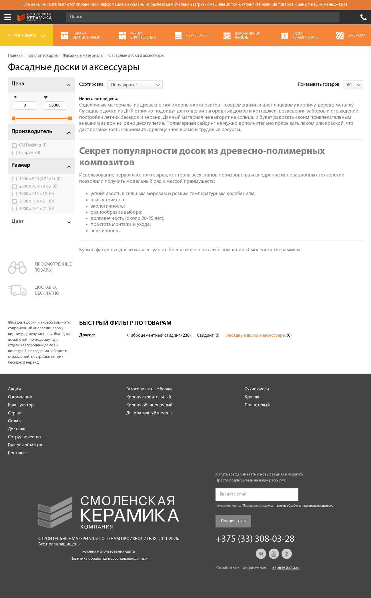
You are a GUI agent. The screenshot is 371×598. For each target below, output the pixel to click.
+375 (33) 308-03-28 (363, 17)
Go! (332, 17)
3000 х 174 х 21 (36, 208)
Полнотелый (257, 405)
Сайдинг (205, 335)
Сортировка (91, 84)
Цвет (17, 221)
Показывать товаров (318, 84)
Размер (20, 165)
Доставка (17, 429)
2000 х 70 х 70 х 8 (38, 186)
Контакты (17, 453)
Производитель (31, 132)
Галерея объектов (25, 445)
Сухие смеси (257, 389)
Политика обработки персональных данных (108, 559)
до (44, 97)
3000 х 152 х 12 (36, 194)
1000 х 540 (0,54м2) (40, 179)
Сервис (15, 413)
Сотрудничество (24, 437)
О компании (20, 397)
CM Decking (33, 145)
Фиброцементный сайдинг (154, 335)
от (16, 97)
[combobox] (135, 84)
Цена (17, 84)
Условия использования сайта (108, 551)
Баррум (29, 152)
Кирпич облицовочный (149, 405)
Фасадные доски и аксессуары (256, 335)
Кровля (252, 397)
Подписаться (233, 521)
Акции (14, 389)
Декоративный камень (149, 413)
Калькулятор (21, 405)
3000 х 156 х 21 (36, 201)
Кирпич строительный (148, 397)
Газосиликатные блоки (149, 389)
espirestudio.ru (286, 568)
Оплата (15, 421)
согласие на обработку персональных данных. (301, 505)
